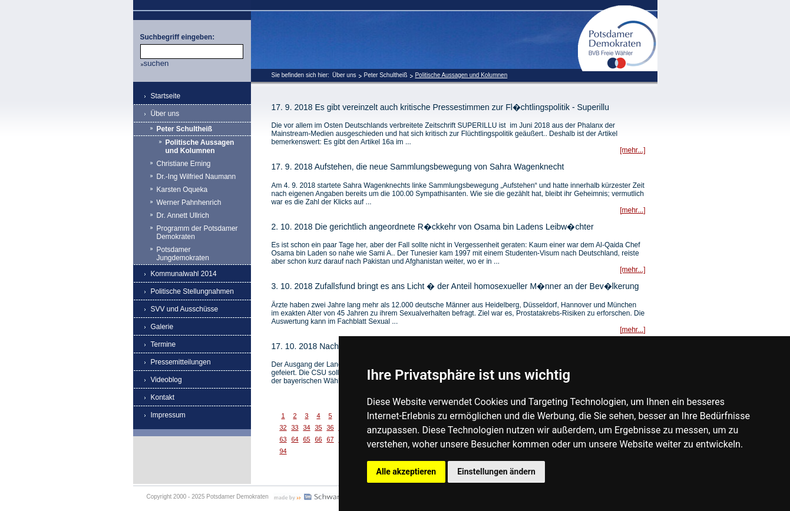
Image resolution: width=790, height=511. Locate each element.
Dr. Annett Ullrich (183, 215)
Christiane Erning (184, 164)
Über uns (344, 75)
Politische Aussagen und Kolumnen (461, 75)
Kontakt (163, 397)
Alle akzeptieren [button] (406, 471)
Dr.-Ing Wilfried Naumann (196, 176)
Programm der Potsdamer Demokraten (197, 232)
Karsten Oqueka (182, 189)
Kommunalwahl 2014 (184, 274)
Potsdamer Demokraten (617, 9)
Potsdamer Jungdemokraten (183, 253)
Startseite (166, 96)
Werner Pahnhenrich (189, 202)
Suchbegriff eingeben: (177, 37)
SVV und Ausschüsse (185, 309)
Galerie (162, 327)
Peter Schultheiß (385, 75)
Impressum (168, 415)
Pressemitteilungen (181, 362)
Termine (163, 344)
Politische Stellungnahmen (192, 291)
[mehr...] (632, 150)
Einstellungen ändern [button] (496, 471)
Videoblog (166, 380)
